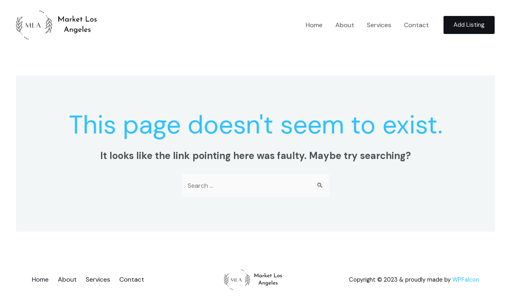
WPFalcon (465, 280)
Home (314, 25)
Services (379, 25)
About (344, 25)
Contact (416, 25)
